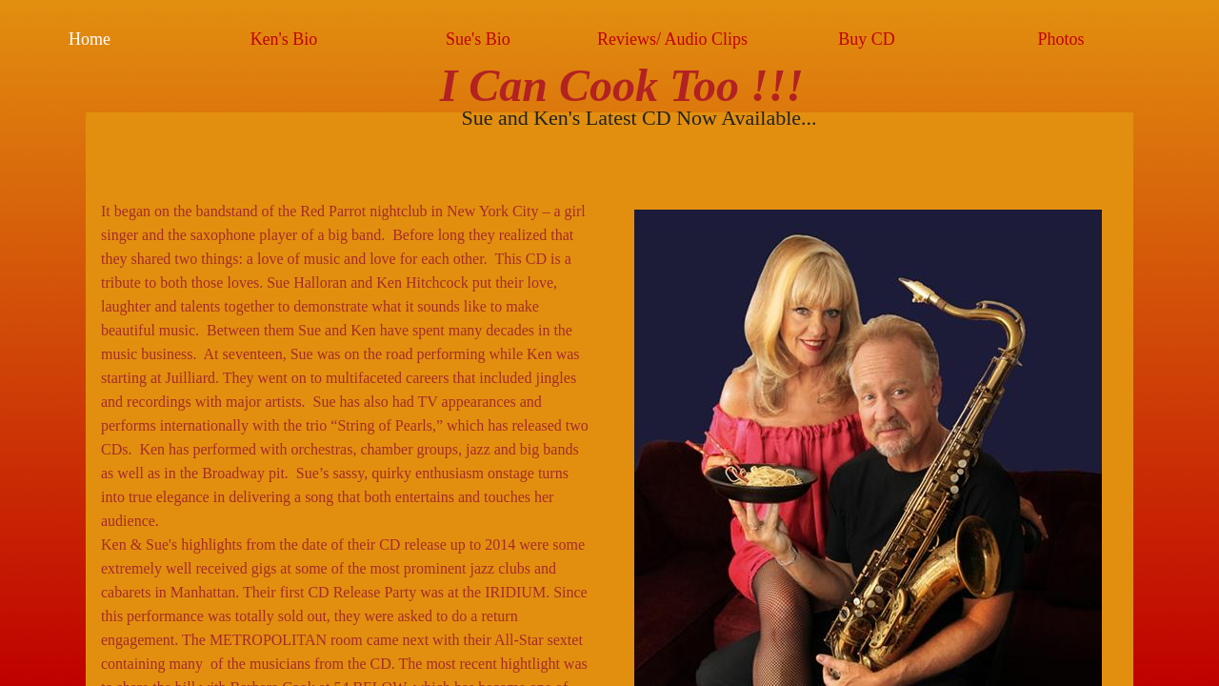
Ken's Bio (284, 39)
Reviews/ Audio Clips (672, 39)
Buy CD (866, 39)
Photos (1060, 39)
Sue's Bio (478, 39)
